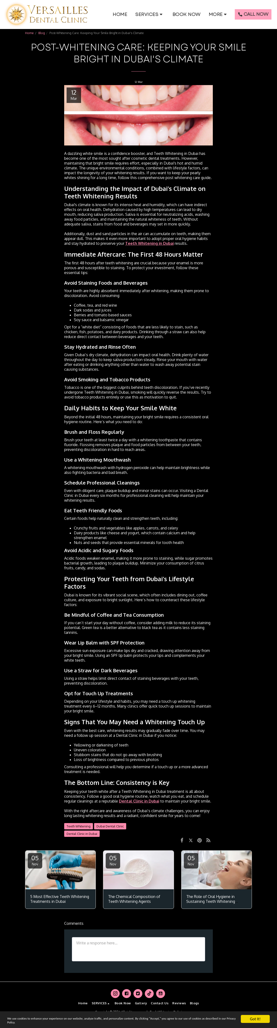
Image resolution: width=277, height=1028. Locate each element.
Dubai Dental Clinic (110, 826)
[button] (150, 14)
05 (35, 860)
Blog (41, 33)
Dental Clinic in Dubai (82, 834)
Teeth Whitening (78, 826)
